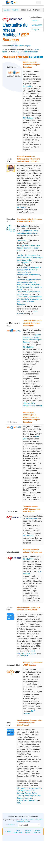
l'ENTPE (27, 821)
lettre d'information (31, 52)
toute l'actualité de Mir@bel (20, 46)
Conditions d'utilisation (37, 831)
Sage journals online (24, 798)
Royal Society (35, 795)
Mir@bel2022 (37, 25)
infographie (27, 86)
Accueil (7, 10)
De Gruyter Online (24, 791)
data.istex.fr (24, 656)
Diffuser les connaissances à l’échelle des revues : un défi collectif (28, 247)
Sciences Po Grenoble (32, 820)
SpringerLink (33, 800)
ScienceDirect (22, 800)
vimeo (4, 52)
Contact (8, 831)
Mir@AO (35, 21)
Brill (18, 788)
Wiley (19, 803)
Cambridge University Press (31, 788)
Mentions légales (28, 831)
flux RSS (16, 52)
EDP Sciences (36, 57)
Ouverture (22, 241)
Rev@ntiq (35, 30)
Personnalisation (10, 825)
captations (24, 226)
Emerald (28, 793)
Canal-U (37, 49)
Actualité (15, 10)
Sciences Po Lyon (20, 820)
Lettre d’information (18, 831)
